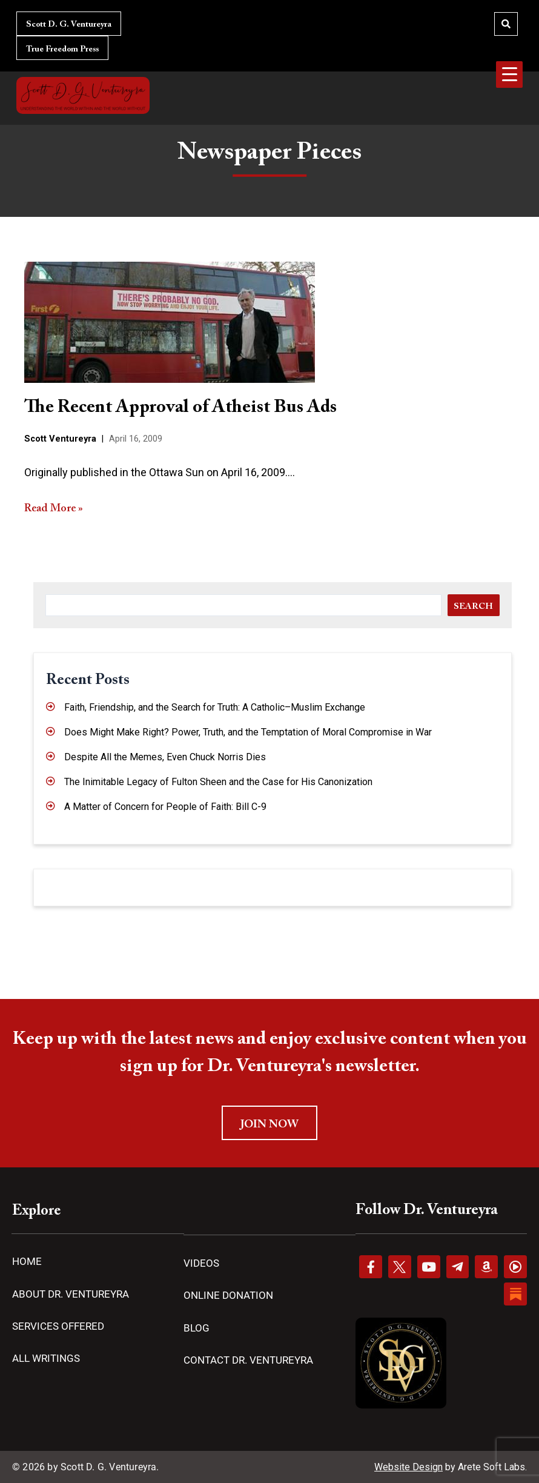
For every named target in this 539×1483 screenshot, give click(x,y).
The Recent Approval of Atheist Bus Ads (180, 408)
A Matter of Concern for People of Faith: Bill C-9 (165, 806)
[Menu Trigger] (509, 74)
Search (473, 606)
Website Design (408, 1467)
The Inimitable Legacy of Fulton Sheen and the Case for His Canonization (218, 782)
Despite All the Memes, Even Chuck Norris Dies (165, 757)
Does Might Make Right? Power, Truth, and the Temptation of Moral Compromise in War (248, 732)
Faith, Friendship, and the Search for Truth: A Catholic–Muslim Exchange (214, 707)
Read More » (53, 508)
